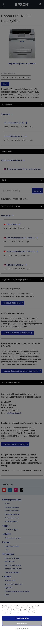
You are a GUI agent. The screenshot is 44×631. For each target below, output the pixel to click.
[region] (22, 616)
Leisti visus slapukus (22, 618)
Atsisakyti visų (22, 623)
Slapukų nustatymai (22, 628)
